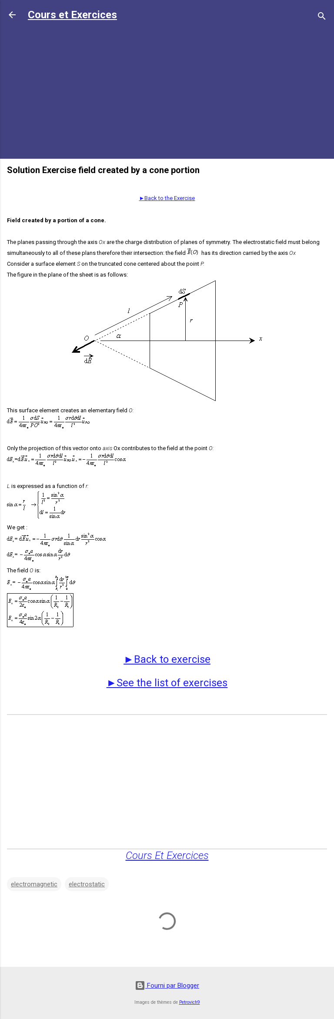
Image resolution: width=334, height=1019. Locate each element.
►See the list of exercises (167, 683)
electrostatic (87, 884)
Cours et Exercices (72, 15)
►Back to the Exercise (167, 198)
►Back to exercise (167, 659)
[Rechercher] (322, 17)
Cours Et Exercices (167, 855)
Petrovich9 (189, 1002)
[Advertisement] (167, 91)
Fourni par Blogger (167, 985)
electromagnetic (34, 884)
